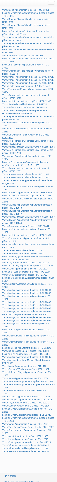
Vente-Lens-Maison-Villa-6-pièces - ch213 (22, 250)
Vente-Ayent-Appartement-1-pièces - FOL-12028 (25, 436)
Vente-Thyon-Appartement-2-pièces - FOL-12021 (25, 402)
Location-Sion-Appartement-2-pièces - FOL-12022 (26, 314)
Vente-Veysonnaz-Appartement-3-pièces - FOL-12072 (27, 381)
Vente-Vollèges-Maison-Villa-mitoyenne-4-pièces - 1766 (28, 147)
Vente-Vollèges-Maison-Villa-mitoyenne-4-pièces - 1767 (28, 217)
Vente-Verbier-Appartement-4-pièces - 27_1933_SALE (28, 80)
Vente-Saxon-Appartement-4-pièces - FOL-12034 (25, 351)
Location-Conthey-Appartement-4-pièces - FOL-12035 (27, 265)
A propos (10, 476)
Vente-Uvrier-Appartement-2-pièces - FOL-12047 (25, 424)
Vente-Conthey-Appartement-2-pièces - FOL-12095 (26, 442)
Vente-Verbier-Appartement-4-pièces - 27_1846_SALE (28, 83)
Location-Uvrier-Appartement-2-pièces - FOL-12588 (26, 195)
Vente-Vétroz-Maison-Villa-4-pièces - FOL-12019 (25, 448)
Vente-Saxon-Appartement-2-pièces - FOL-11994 (25, 451)
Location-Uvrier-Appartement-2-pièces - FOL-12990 (26, 101)
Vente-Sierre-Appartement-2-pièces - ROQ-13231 (25, 10)
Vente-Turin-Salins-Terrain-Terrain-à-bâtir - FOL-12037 (28, 427)
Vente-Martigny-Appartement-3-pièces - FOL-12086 (26, 302)
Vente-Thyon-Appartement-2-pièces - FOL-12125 (25, 262)
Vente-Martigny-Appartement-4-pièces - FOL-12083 (26, 308)
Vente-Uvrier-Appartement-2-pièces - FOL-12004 (25, 268)
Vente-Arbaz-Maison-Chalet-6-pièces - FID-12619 (25, 174)
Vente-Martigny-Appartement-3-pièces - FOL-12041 (26, 305)
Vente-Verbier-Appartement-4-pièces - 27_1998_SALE (28, 77)
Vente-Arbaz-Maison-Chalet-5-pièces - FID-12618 (25, 177)
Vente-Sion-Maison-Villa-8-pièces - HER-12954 (24, 104)
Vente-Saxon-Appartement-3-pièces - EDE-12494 (25, 226)
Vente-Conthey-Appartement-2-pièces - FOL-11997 (26, 406)
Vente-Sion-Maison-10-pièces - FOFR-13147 (23, 55)
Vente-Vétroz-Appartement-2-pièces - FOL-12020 (25, 445)
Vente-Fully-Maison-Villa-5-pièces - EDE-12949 (24, 107)
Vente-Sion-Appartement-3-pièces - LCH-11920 (24, 275)
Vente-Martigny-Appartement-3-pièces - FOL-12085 (26, 357)
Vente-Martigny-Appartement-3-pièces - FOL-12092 (26, 293)
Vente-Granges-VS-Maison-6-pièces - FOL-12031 (25, 369)
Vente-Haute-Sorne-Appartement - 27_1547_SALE (26, 86)
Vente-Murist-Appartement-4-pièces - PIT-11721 (25, 366)
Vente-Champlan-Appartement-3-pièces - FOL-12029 (27, 399)
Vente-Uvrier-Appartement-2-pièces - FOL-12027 (25, 439)
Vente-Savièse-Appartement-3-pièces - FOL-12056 (26, 396)
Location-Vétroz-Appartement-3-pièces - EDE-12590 (27, 192)
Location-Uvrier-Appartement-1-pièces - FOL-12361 (26, 235)
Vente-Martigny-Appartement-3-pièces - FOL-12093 (26, 290)
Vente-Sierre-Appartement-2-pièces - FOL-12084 (25, 378)
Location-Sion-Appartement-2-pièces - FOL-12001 (26, 354)
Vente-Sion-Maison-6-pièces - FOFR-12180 (22, 253)
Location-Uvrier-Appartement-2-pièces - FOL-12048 (26, 415)
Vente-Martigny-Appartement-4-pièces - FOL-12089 (26, 317)
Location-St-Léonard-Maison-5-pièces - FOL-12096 (26, 272)
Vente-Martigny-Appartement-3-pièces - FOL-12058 (26, 311)
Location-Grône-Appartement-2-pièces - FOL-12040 (26, 348)
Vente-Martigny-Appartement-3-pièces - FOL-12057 (26, 320)
